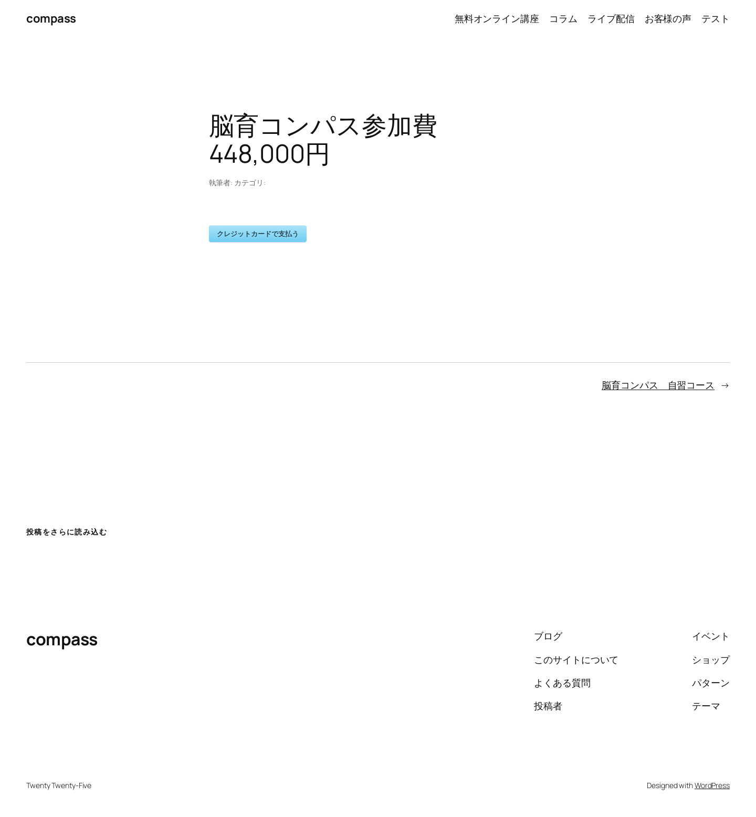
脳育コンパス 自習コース (658, 385)
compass (51, 18)
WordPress (712, 785)
